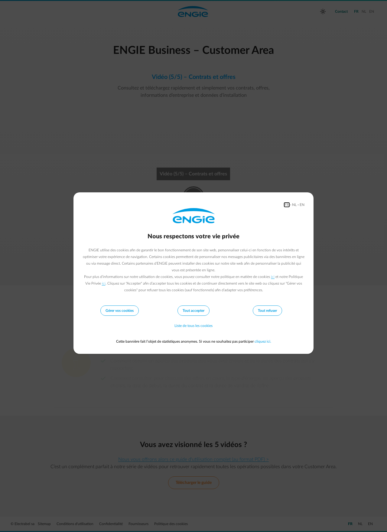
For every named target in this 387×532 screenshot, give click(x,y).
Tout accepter (193, 310)
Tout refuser (267, 310)
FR (287, 205)
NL (294, 205)
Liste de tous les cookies (193, 326)
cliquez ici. (263, 341)
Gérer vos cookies (120, 310)
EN (302, 205)
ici (273, 277)
